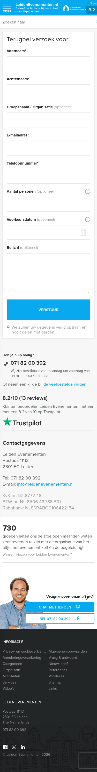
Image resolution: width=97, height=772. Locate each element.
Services (9, 682)
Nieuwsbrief (58, 664)
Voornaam (16, 51)
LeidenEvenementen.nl (37, 8)
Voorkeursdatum (31, 219)
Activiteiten (11, 676)
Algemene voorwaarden (68, 651)
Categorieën (12, 664)
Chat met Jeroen (60, 607)
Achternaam (18, 79)
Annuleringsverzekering (22, 657)
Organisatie (12, 670)
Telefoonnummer (22, 163)
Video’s (8, 688)
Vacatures (56, 676)
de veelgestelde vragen (64, 384)
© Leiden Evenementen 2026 (26, 754)
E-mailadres (18, 135)
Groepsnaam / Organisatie (39, 107)
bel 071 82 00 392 (60, 619)
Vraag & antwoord (63, 657)
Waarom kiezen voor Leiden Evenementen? (37, 554)
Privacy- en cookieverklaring (24, 651)
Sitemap (55, 682)
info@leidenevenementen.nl (45, 484)
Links (53, 688)
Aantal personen (31, 191)
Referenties (58, 670)
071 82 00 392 (28, 363)
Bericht (22, 247)
